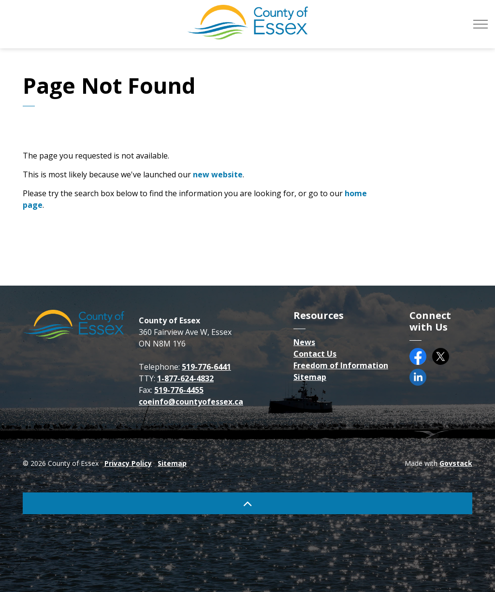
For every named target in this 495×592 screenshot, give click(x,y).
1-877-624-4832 (185, 378)
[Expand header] (480, 24)
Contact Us (314, 353)
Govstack (455, 463)
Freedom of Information (340, 365)
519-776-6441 (206, 366)
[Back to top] (247, 503)
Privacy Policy (128, 463)
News (304, 342)
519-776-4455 (179, 390)
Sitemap (309, 377)
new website (218, 174)
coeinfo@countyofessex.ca (191, 401)
